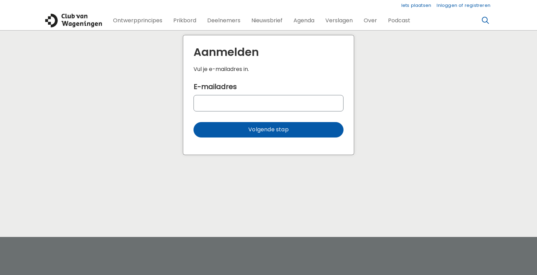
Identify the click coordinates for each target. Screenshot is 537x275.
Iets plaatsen (416, 5)
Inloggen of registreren (463, 5)
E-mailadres (215, 87)
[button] (138, 20)
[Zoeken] (485, 20)
